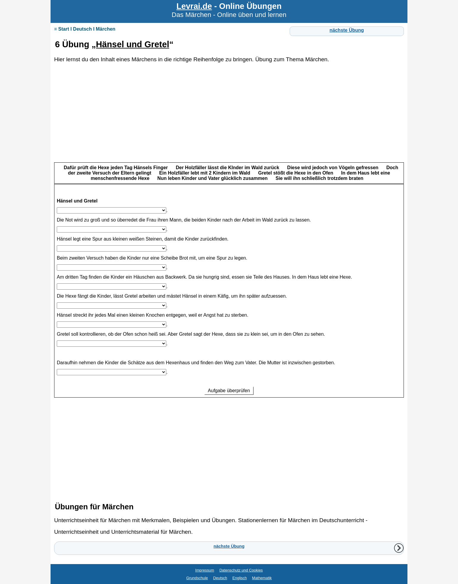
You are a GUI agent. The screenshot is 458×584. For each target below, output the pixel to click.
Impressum (204, 570)
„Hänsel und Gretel (130, 44)
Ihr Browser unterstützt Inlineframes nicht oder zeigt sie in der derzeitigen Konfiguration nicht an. (229, 325)
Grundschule (197, 578)
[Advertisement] (229, 119)
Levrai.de (194, 6)
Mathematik (262, 578)
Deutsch (220, 578)
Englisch (239, 578)
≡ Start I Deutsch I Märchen (84, 29)
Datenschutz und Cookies (241, 570)
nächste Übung (347, 30)
